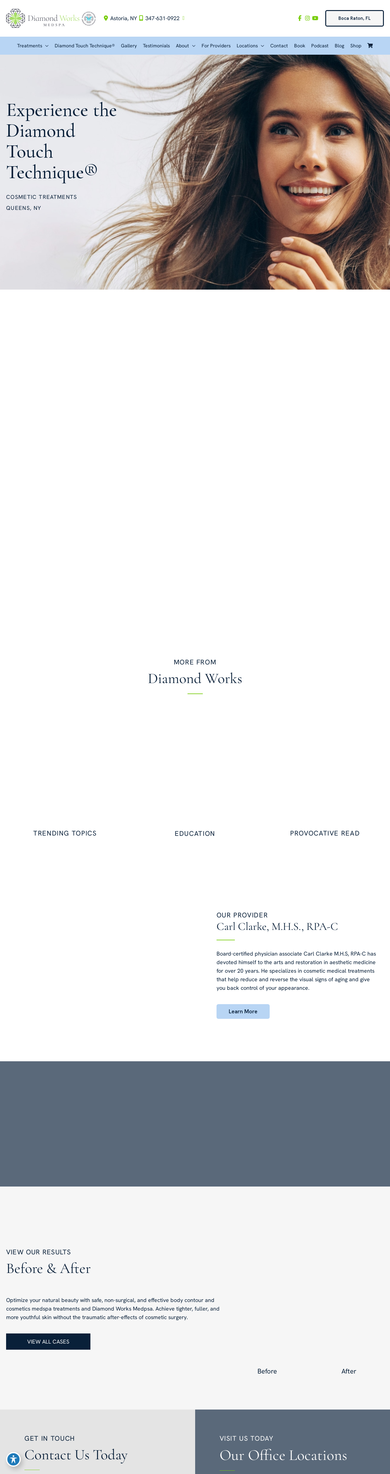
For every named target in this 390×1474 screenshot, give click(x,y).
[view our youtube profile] (315, 18)
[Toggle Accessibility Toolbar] (13, 1460)
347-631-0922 (158, 18)
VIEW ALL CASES (48, 1341)
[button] (354, 18)
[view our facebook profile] (298, 18)
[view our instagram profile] (307, 18)
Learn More (243, 1011)
